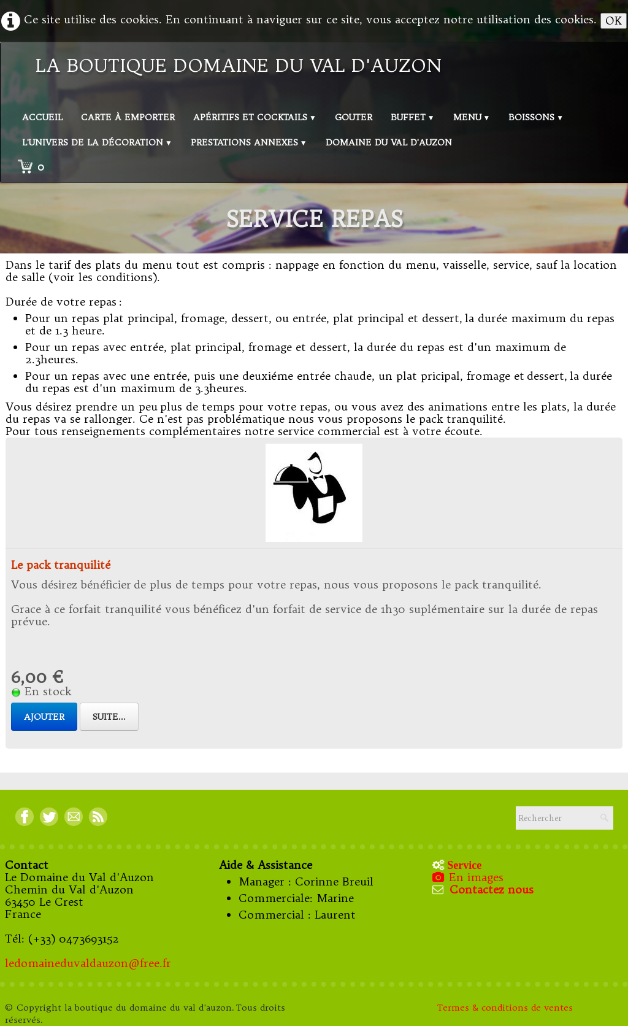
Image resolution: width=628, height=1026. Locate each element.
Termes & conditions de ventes (506, 1007)
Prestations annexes (249, 142)
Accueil (42, 117)
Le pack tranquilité (60, 565)
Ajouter (44, 716)
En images (469, 877)
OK (613, 21)
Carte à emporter (128, 117)
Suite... (109, 716)
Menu (472, 117)
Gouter (353, 117)
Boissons (536, 117)
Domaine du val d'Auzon (389, 142)
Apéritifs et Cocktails (254, 117)
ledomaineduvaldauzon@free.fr (88, 963)
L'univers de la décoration (97, 142)
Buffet (413, 117)
